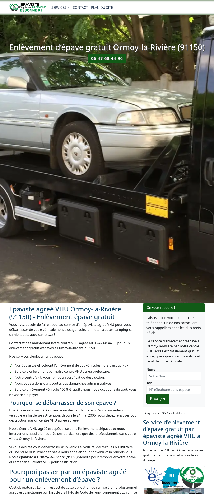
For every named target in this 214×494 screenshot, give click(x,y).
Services (59, 7)
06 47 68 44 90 (107, 58)
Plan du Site (102, 7)
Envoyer (158, 398)
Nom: (150, 369)
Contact (80, 7)
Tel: (149, 383)
